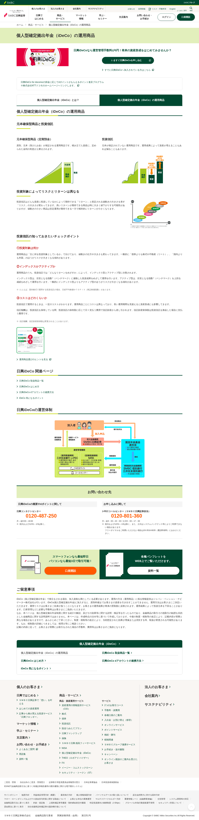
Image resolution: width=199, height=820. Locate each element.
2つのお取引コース (113, 705)
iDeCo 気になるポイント (31, 398)
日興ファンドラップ (72, 733)
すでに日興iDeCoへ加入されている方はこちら (127, 70)
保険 (64, 738)
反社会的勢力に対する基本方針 (146, 795)
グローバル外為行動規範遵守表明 (139, 803)
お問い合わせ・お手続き (32, 744)
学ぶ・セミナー (26, 730)
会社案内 (151, 696)
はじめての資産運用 (29, 708)
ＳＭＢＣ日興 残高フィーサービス (78, 743)
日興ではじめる (26, 695)
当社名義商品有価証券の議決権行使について (47, 807)
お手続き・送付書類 (114, 749)
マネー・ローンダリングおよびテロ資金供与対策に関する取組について (35, 799)
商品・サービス (69, 695)
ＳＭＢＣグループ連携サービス (119, 744)
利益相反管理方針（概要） (45, 795)
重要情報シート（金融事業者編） (139, 799)
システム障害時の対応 (179, 799)
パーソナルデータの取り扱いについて (112, 795)
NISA (64, 748)
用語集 (22, 754)
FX (63, 763)
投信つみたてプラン (72, 728)
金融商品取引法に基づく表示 (16, 803)
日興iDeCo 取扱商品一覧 (31, 381)
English (173, 9)
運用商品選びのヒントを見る (33, 359)
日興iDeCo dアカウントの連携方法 (36, 392)
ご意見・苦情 (10, 782)
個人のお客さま (28, 687)
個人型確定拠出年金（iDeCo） (98, 643)
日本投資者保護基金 (110, 782)
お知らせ (131, 9)
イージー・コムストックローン (77, 768)
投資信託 (66, 723)
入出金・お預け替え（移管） (118, 720)
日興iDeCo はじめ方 (29, 386)
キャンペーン (111, 754)
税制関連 (108, 740)
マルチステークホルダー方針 (108, 799)
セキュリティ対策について (170, 803)
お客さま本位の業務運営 (80, 799)
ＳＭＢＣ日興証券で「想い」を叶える (35, 702)
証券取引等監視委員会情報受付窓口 (64, 782)
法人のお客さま (156, 687)
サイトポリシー (11, 795)
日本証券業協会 (90, 782)
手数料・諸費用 (112, 710)
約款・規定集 (39, 803)
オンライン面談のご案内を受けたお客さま (121, 761)
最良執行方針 (66, 795)
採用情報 (141, 9)
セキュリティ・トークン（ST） (77, 772)
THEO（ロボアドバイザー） (76, 758)
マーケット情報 (26, 723)
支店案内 (22, 737)
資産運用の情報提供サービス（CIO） (76, 707)
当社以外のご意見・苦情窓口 (32, 782)
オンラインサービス (114, 725)
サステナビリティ (158, 704)
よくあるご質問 (27, 749)
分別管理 (161, 799)
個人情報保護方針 (84, 795)
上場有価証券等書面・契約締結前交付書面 (67, 803)
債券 (64, 718)
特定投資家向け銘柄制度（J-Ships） (105, 803)
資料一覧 (23, 759)
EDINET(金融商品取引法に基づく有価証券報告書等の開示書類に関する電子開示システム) (43, 786)
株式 (64, 714)
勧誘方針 (25, 795)
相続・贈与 (109, 735)
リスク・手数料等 (159, 9)
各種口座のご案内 (113, 715)
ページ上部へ (191, 806)
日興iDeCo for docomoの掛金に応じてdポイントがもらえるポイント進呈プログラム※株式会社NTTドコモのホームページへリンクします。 (62, 84)
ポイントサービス (113, 730)
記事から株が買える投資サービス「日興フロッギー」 (35, 715)
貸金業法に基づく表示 (13, 807)
